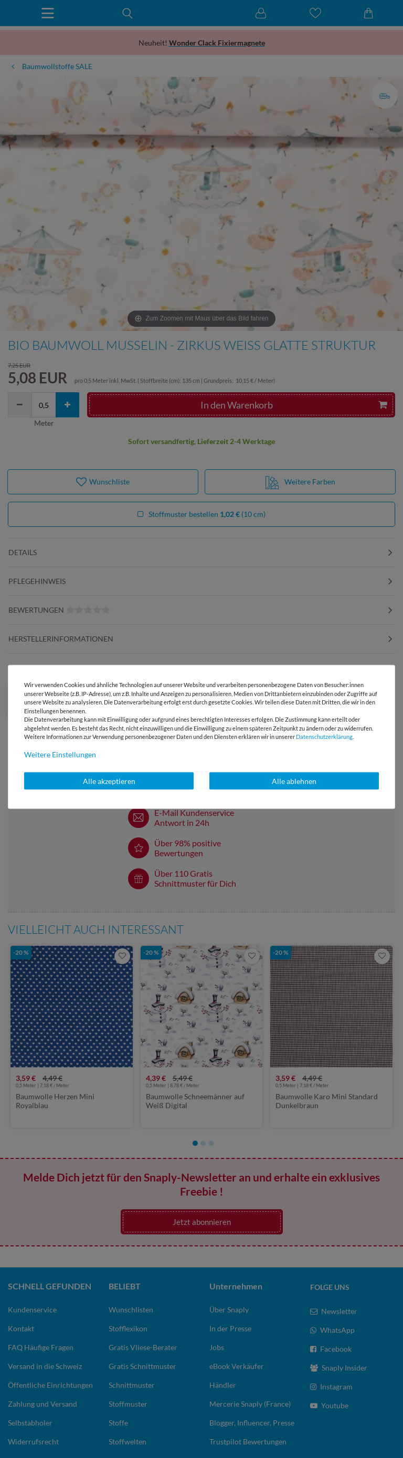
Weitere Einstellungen (60, 753)
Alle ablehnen (294, 780)
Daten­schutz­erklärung (324, 736)
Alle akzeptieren (109, 780)
